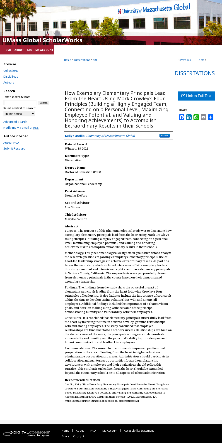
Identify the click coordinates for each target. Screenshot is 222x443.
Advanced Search (15, 122)
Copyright (78, 436)
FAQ (93, 431)
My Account (110, 431)
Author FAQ (11, 142)
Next (201, 60)
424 (95, 60)
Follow (164, 135)
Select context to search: (19, 108)
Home (67, 60)
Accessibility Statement (139, 431)
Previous (185, 60)
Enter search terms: (16, 97)
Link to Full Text (196, 96)
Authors (8, 82)
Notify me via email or (21, 128)
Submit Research (15, 148)
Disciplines (10, 76)
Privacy (66, 436)
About (80, 431)
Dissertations (82, 60)
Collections (10, 71)
